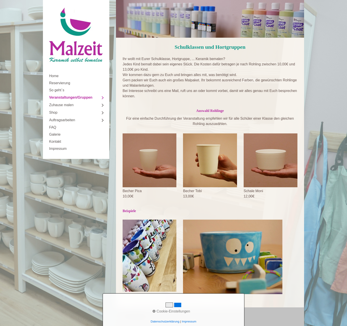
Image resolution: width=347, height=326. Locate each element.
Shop (53, 112)
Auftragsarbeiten (62, 120)
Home (54, 76)
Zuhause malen (61, 105)
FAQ (52, 127)
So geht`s (56, 90)
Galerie (55, 134)
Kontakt (55, 141)
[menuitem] (76, 76)
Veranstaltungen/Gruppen (71, 97)
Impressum (58, 148)
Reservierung (59, 83)
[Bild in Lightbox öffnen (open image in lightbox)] (149, 160)
